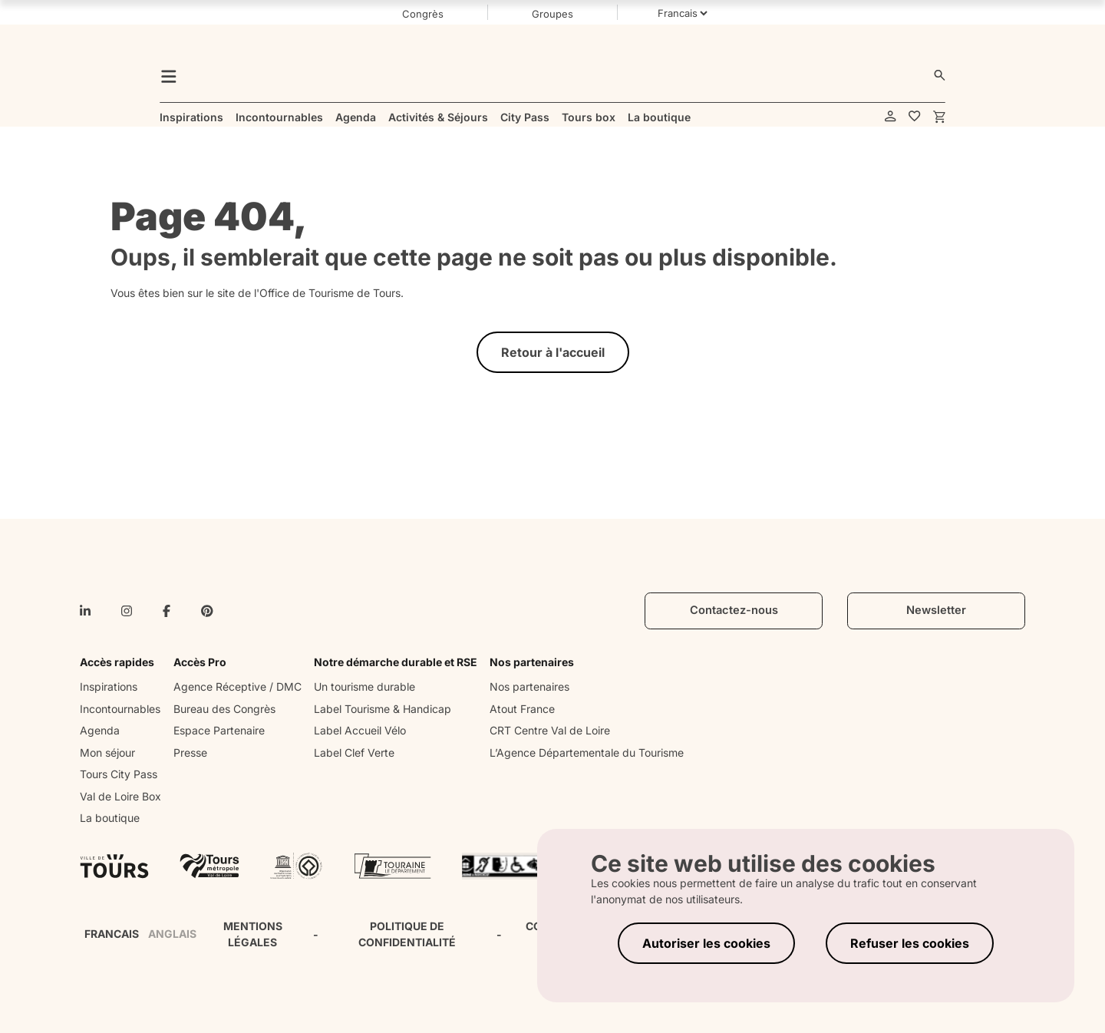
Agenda (100, 730)
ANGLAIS (172, 933)
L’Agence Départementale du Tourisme (587, 752)
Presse (190, 752)
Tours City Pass (118, 774)
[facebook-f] (166, 611)
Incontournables (120, 708)
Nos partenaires (529, 686)
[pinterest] (207, 611)
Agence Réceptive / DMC (237, 686)
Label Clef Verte (354, 752)
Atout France (522, 708)
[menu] (169, 75)
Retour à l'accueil (553, 352)
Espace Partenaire (219, 730)
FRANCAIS (111, 933)
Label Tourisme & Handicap (382, 708)
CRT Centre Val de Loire (550, 730)
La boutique (110, 817)
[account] (890, 117)
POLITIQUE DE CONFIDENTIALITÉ (407, 934)
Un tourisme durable (364, 686)
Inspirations (108, 686)
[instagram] (126, 611)
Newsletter (936, 610)
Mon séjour (107, 752)
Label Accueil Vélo (360, 730)
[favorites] (915, 117)
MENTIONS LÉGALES (252, 934)
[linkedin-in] (85, 611)
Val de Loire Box (120, 796)
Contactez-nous (734, 610)
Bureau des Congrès (224, 708)
